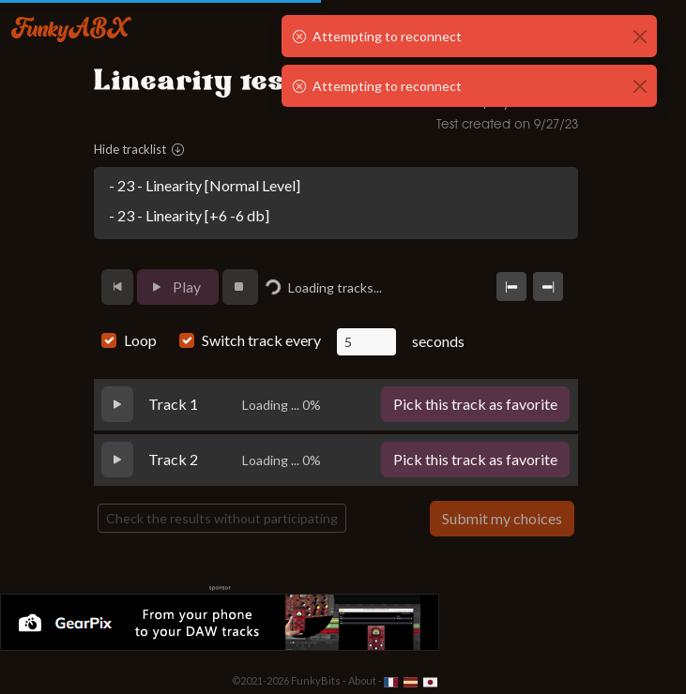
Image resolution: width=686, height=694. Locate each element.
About (362, 680)
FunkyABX (70, 27)
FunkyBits (316, 680)
